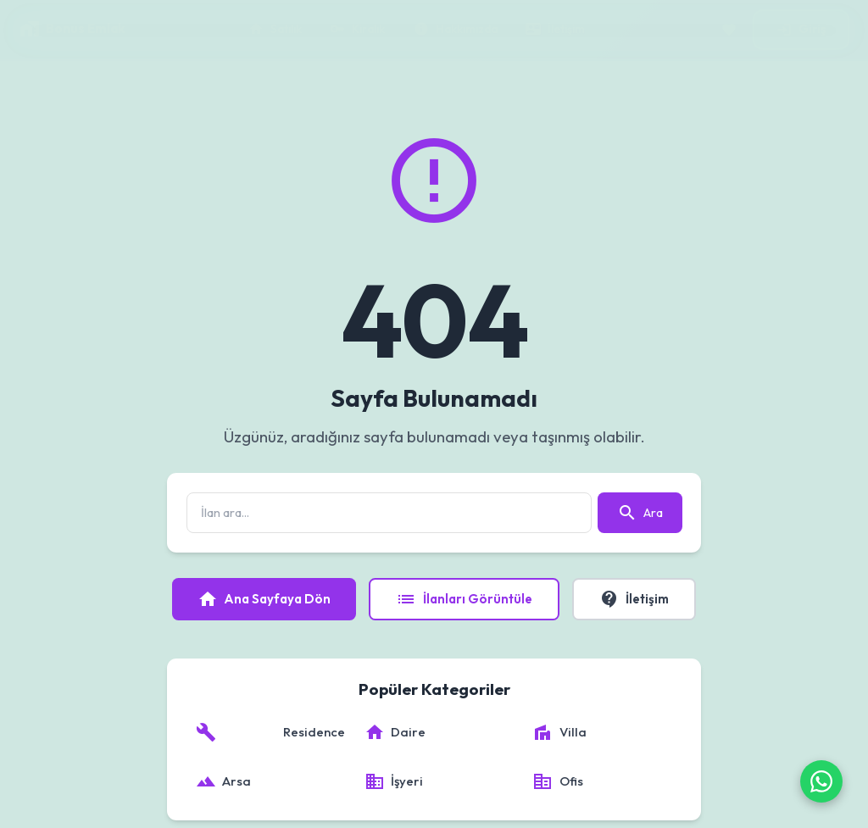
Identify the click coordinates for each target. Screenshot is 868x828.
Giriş (801, 29)
